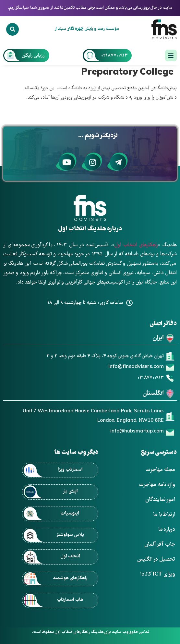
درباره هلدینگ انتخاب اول (90, 229)
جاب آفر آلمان (159, 544)
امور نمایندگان (160, 500)
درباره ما (166, 529)
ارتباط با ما (164, 514)
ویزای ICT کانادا (157, 574)
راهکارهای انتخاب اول (136, 245)
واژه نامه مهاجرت (156, 485)
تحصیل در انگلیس (156, 559)
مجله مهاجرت (160, 470)
